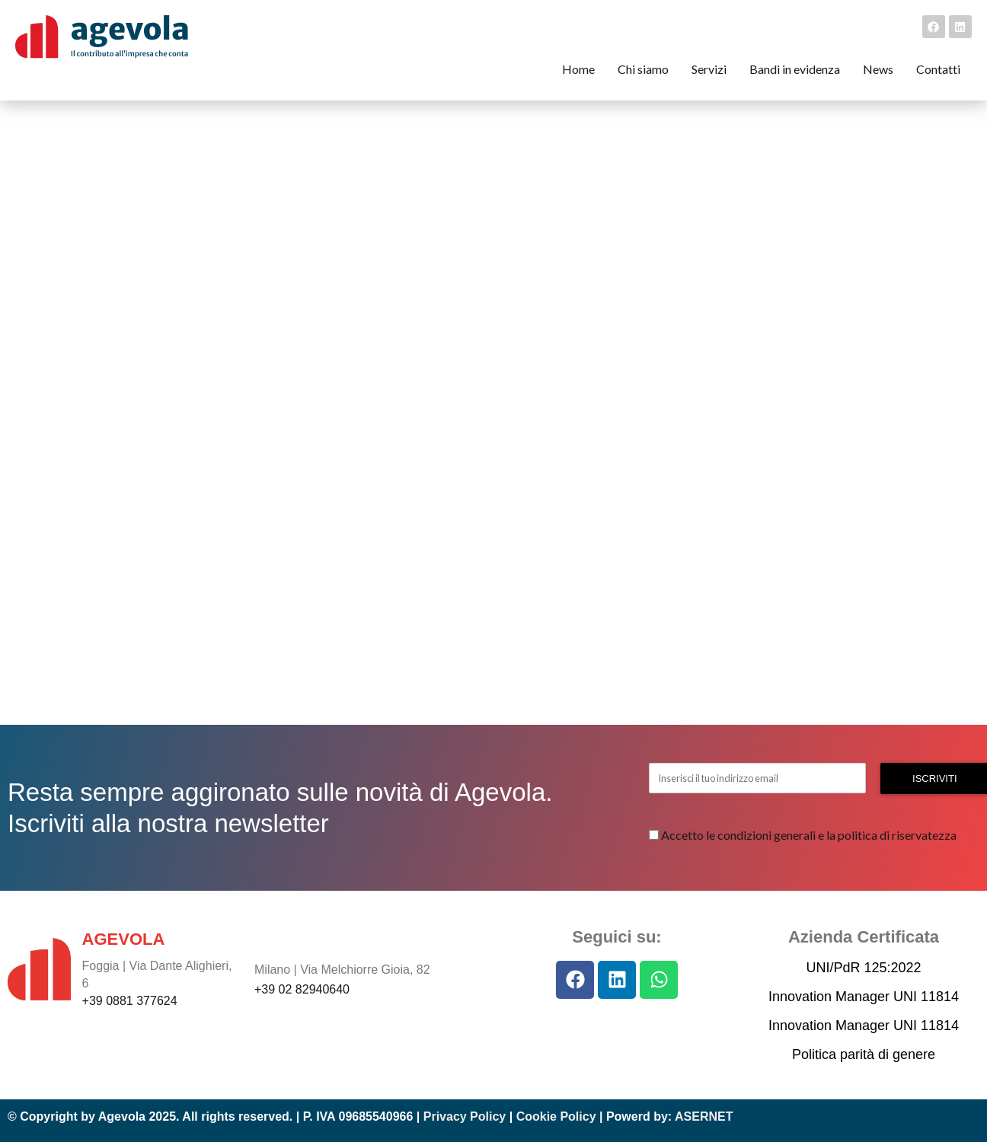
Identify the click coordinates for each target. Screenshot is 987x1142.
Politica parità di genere (863, 1054)
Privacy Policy (464, 1116)
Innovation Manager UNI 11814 (863, 996)
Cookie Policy (556, 1116)
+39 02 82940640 (302, 989)
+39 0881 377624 (129, 1000)
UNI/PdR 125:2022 (863, 967)
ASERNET (704, 1116)
